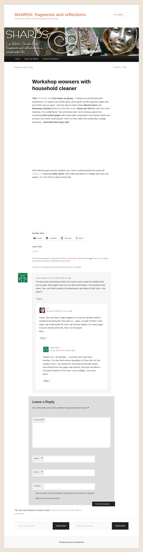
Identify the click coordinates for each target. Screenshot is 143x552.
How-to (64, 258)
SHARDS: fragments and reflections (50, 14)
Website (37, 486)
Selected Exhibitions (51, 59)
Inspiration (72, 258)
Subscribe (61, 526)
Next (125, 67)
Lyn (47, 308)
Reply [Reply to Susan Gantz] (39, 299)
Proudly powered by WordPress (71, 542)
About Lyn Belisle (31, 59)
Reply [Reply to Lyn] (43, 338)
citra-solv (97, 258)
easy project (55, 258)
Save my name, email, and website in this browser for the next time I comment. (65, 493)
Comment (39, 420)
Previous (116, 67)
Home (17, 59)
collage (105, 258)
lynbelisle (46, 261)
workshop (36, 261)
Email (38, 472)
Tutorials (81, 258)
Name (38, 458)
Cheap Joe (37, 174)
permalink (66, 261)
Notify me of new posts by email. (47, 498)
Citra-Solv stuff (44, 98)
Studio (73, 108)
